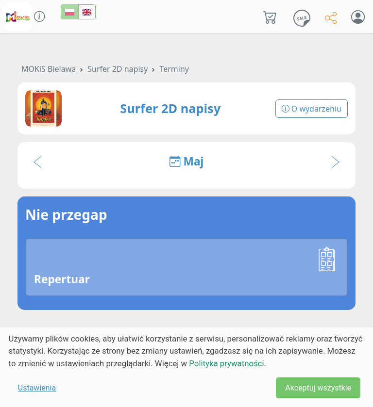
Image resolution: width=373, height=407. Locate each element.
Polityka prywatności (226, 363)
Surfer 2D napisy (117, 69)
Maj (187, 161)
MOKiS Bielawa (48, 69)
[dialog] (186, 367)
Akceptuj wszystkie (318, 387)
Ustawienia (37, 387)
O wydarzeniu (311, 108)
